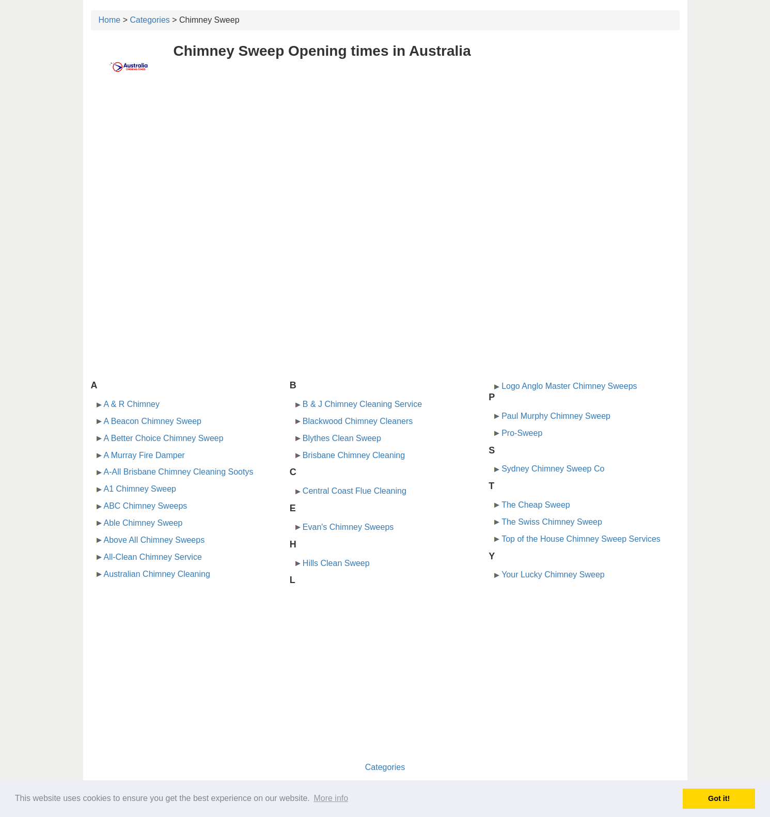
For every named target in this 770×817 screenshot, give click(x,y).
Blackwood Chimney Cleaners (358, 421)
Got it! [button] (719, 798)
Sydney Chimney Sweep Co (552, 468)
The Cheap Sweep (535, 504)
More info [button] (330, 798)
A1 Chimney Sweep (140, 488)
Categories (149, 19)
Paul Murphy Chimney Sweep (555, 416)
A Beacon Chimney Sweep (152, 421)
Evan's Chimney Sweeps (348, 527)
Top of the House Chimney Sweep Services (581, 539)
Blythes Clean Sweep (342, 438)
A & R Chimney (132, 404)
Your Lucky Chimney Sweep (553, 574)
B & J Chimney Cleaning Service (362, 404)
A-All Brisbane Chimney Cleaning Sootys (179, 471)
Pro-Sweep (521, 433)
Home (110, 19)
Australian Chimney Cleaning (157, 574)
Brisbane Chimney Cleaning (354, 455)
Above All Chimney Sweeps (154, 540)
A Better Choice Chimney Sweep (164, 438)
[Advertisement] (385, 163)
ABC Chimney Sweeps (145, 505)
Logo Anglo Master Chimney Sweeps (569, 386)
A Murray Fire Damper (144, 455)
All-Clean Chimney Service (153, 557)
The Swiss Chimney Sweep (551, 521)
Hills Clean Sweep (336, 563)
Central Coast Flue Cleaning (354, 490)
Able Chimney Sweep (143, 523)
